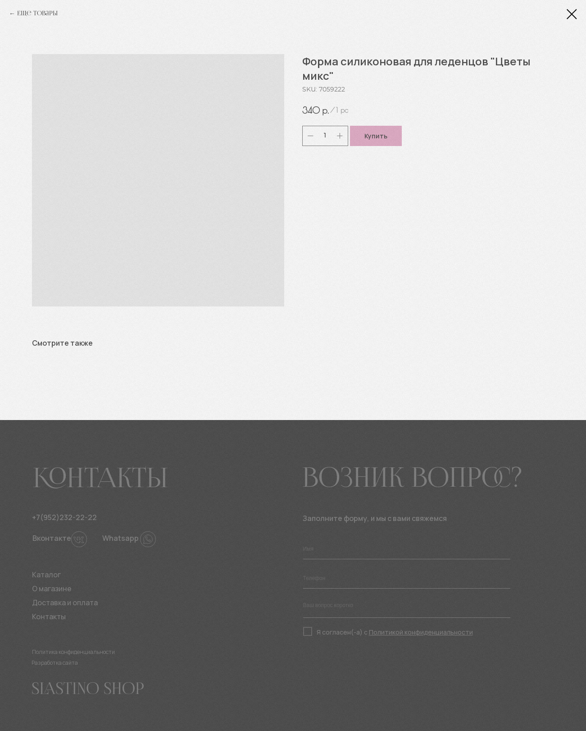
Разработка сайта (55, 663)
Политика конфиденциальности (73, 652)
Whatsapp (120, 538)
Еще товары (37, 13)
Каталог (46, 575)
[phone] (406, 578)
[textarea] (406, 608)
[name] (406, 549)
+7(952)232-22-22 (64, 517)
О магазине (52, 589)
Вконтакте (51, 538)
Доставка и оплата (65, 603)
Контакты (49, 616)
